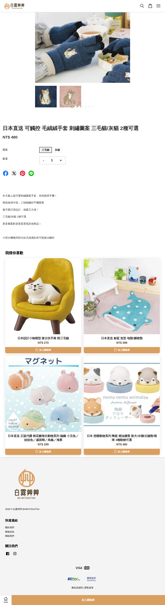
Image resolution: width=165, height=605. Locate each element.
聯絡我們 (9, 536)
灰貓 (57, 149)
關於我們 (9, 527)
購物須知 (9, 531)
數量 (5, 158)
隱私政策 (88, 587)
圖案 (5, 149)
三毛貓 (45, 149)
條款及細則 (77, 587)
